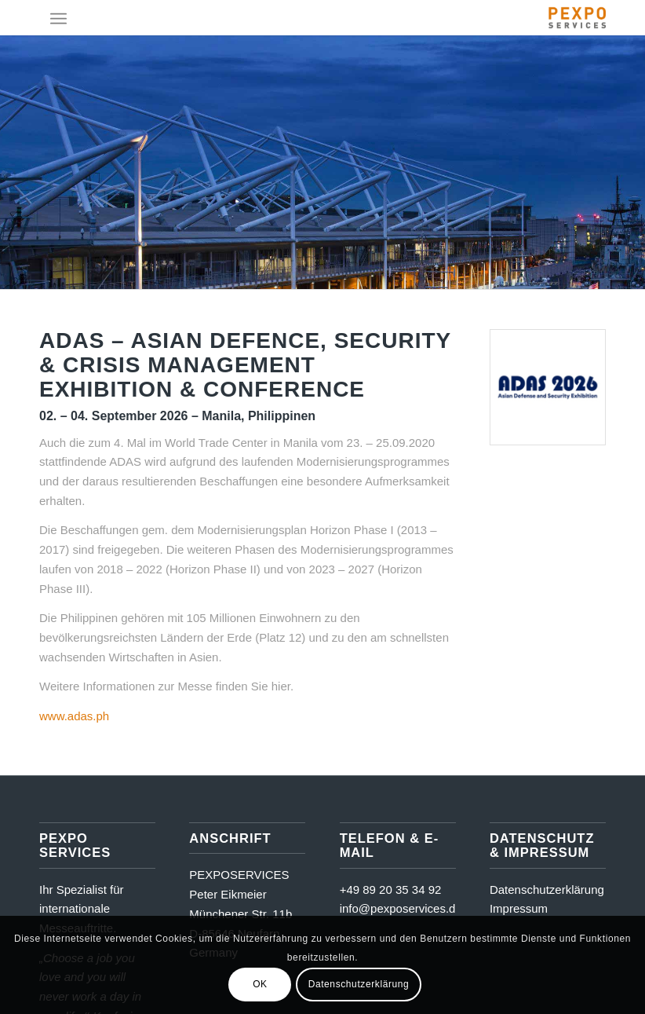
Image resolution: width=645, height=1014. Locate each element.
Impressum (519, 908)
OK (260, 984)
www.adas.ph (74, 716)
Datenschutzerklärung (547, 889)
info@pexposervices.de (401, 908)
